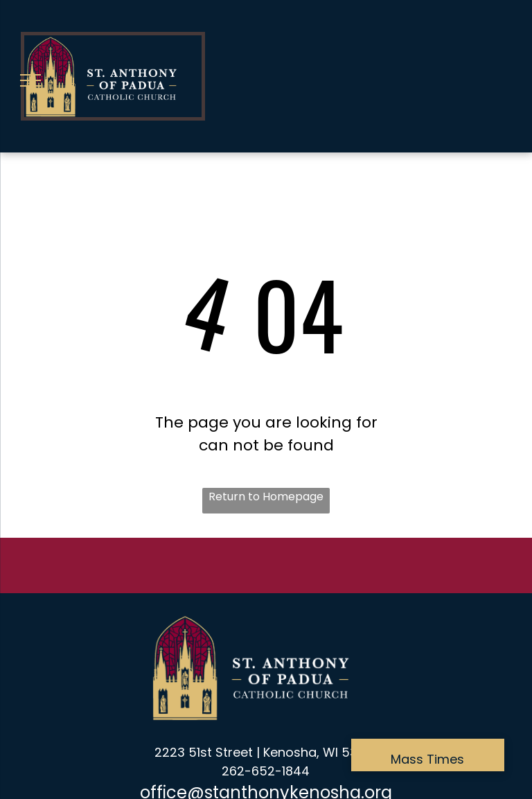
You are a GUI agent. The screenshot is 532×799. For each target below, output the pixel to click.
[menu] (30, 80)
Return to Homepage (266, 496)
